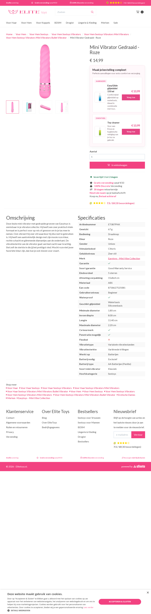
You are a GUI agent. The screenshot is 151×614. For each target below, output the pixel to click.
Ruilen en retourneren (17, 427)
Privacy (10, 432)
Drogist (70, 22)
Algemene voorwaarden (18, 422)
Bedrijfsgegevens (51, 427)
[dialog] (75, 602)
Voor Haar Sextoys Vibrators (56, 388)
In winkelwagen (117, 165)
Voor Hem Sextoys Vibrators (66, 34)
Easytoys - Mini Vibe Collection (124, 258)
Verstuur (138, 434)
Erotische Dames (126, 394)
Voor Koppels (43, 22)
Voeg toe (131, 97)
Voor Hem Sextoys (38, 34)
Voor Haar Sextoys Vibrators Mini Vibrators (96, 388)
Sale (116, 22)
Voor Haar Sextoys (29, 388)
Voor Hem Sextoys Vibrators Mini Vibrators (106, 34)
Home (9, 34)
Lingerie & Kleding (87, 22)
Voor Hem (26, 22)
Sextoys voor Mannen (89, 422)
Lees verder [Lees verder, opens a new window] (88, 607)
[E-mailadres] (122, 434)
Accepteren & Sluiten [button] (120, 601)
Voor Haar (11, 22)
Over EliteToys (49, 422)
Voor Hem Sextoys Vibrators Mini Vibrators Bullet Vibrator (36, 37)
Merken (105, 22)
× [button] (148, 593)
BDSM (57, 22)
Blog (44, 417)
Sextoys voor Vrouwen (89, 417)
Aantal (93, 151)
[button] (51, 610)
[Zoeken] (92, 12)
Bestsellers (83, 441)
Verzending (12, 436)
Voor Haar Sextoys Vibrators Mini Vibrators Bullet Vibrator (37, 391)
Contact (10, 417)
